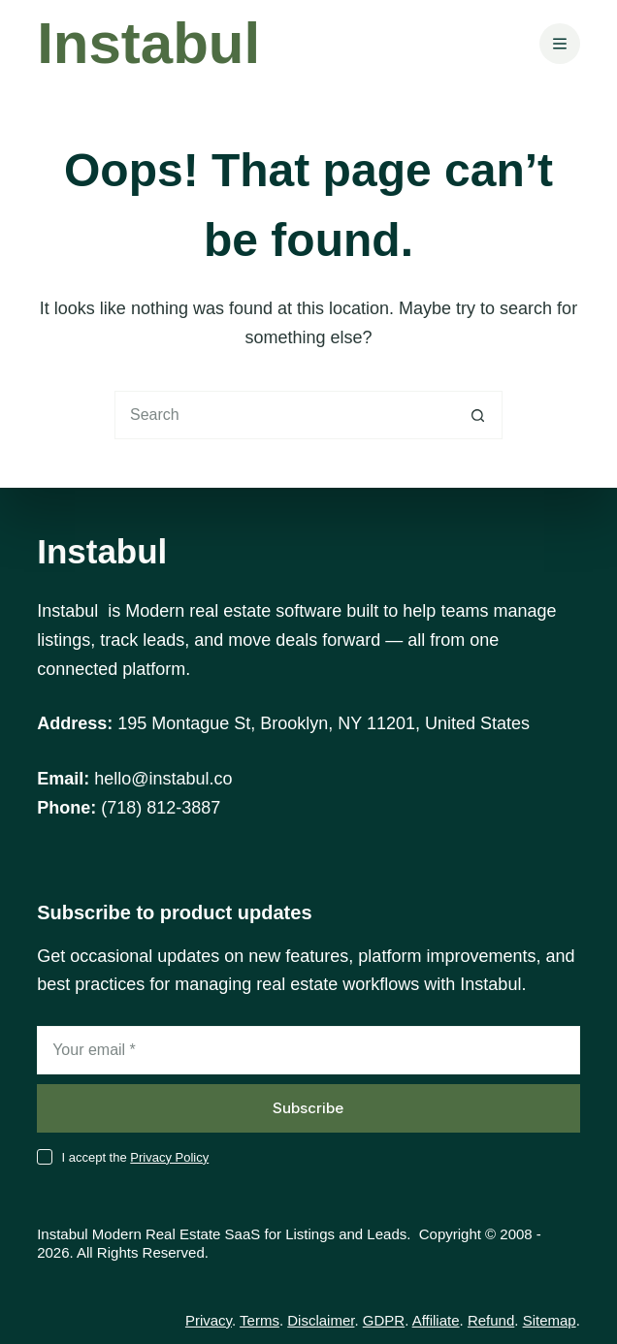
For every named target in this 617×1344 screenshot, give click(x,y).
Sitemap (549, 1320)
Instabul (148, 43)
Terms (259, 1320)
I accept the (135, 1157)
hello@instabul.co (163, 778)
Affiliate (436, 1320)
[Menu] (559, 43)
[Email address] (308, 1050)
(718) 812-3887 (160, 807)
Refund (491, 1320)
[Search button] (478, 415)
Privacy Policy (169, 1157)
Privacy (208, 1320)
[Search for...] (284, 415)
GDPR (384, 1320)
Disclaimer (320, 1320)
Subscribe (308, 1108)
